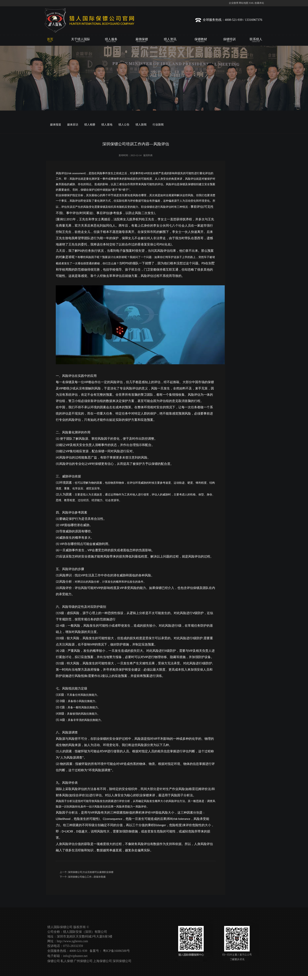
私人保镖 (66, 961)
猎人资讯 (170, 40)
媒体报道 (55, 124)
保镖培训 (229, 40)
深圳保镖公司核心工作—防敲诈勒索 (87, 876)
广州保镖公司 (83, 961)
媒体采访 (72, 124)
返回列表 (148, 155)
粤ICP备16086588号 (116, 950)
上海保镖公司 (102, 961)
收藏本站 (259, 3)
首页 (49, 40)
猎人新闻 (141, 124)
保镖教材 (200, 40)
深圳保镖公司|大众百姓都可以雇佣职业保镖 (90, 872)
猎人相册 (89, 124)
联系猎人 (255, 40)
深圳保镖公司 (122, 961)
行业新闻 (158, 124)
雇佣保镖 (141, 40)
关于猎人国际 (80, 40)
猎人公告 (123, 124)
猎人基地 (106, 124)
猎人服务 (111, 40)
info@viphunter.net (75, 956)
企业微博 (233, 3)
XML (251, 3)
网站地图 (243, 3)
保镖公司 (53, 961)
